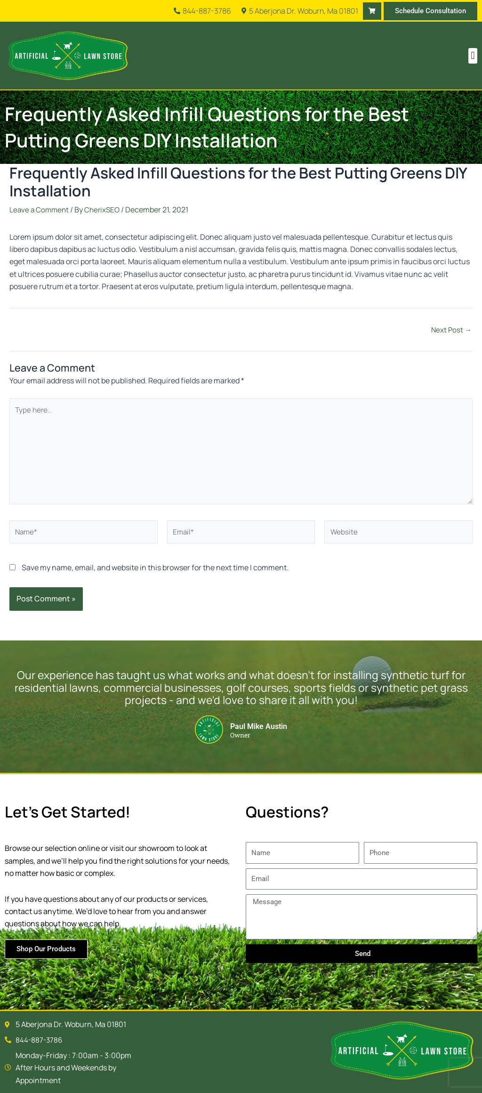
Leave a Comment (40, 209)
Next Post (451, 329)
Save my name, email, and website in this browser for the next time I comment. (155, 574)
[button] (472, 56)
